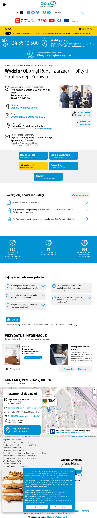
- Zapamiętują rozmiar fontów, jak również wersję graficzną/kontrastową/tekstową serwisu (46, 497)
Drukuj (15, 318)
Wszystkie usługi (80, 193)
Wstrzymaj (15, 367)
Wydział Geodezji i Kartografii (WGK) (17, 468)
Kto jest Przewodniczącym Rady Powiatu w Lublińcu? (24, 304)
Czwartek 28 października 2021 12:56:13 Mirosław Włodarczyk (39, 323)
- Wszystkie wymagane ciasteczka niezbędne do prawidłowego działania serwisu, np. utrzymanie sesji (45, 493)
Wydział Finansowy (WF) (12, 462)
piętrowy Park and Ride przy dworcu (70, 431)
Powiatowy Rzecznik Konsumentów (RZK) (19, 444)
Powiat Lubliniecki (28, 21)
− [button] (94, 391)
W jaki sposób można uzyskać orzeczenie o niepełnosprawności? (25, 285)
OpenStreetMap (84, 434)
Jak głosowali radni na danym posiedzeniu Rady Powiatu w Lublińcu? (69, 286)
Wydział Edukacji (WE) (12, 460)
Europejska (74, 21)
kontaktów (85, 123)
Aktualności (33, 165)
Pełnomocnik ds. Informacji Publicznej (18, 441)
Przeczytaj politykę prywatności (36, 486)
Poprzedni (68, 367)
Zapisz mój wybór (61, 507)
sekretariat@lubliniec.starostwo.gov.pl (25, 406)
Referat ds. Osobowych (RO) (14, 449)
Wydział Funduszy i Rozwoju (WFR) (16, 465)
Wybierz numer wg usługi (24, 107)
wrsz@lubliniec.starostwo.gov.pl (28, 116)
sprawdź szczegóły (76, 46)
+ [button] (94, 388)
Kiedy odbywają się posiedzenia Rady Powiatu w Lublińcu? (24, 295)
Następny (83, 367)
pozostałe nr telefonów (29, 415)
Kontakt (48, 175)
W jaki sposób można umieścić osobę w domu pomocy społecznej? (69, 298)
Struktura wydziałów (50, 65)
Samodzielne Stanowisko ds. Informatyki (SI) (20, 454)
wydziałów (84, 114)
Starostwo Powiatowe (14, 65)
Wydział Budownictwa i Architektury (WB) (19, 457)
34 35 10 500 (25, 43)
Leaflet (74, 434)
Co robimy (63, 165)
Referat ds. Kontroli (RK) (12, 446)
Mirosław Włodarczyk (57, 515)
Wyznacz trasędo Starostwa (21, 429)
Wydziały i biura (32, 65)
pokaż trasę (46, 128)
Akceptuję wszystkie (36, 507)
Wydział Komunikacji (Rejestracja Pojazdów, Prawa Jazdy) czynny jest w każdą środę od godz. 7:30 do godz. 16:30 (48, 33)
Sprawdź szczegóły (33, 356)
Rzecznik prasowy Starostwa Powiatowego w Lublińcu (24, 452)
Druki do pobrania (63, 155)
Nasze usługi (33, 155)
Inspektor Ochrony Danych (13, 438)
